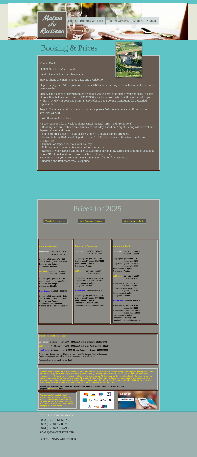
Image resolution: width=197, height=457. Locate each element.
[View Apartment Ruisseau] (91, 221)
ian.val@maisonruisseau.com (66, 74)
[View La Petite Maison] (55, 221)
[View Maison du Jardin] (134, 221)
